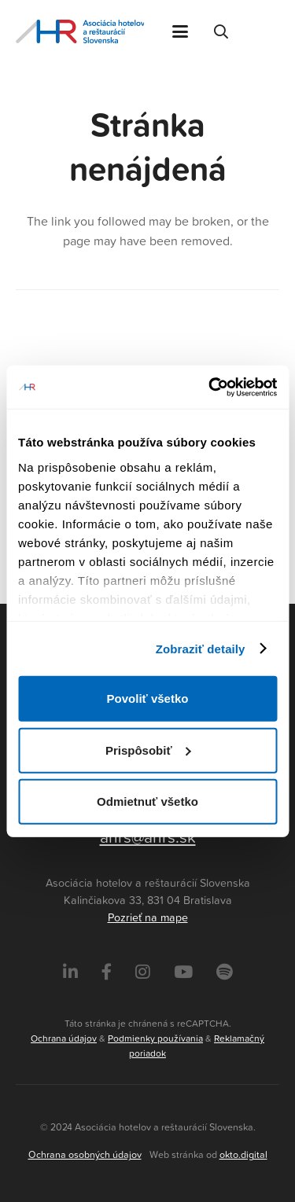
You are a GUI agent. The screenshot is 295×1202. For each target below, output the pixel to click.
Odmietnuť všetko (147, 801)
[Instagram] (142, 972)
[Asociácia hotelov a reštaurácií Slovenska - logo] (80, 31)
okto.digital (243, 1154)
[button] (180, 31)
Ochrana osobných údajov (85, 1154)
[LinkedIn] (70, 972)
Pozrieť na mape (148, 917)
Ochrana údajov (64, 1038)
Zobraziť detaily (200, 648)
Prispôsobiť (148, 749)
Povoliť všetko (148, 698)
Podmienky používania (155, 1038)
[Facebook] (106, 972)
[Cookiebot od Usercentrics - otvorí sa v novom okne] (210, 387)
